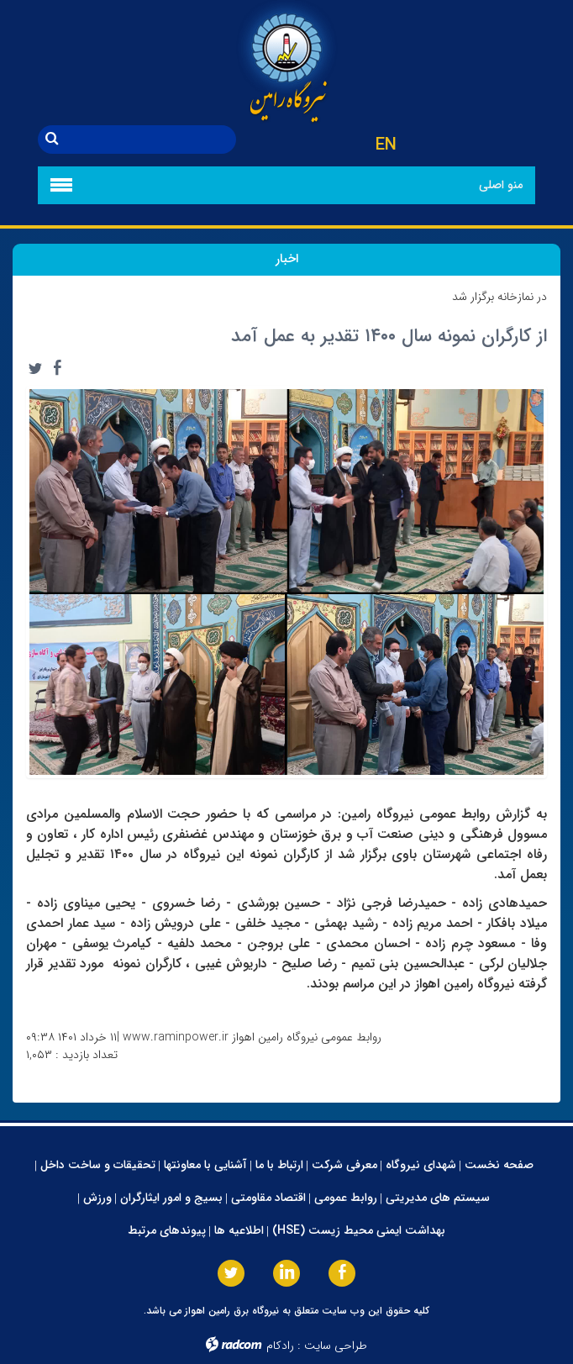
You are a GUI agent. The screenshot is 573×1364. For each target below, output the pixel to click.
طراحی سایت (335, 1345)
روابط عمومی (345, 1197)
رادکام (280, 1345)
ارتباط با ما (279, 1165)
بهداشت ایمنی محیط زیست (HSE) (358, 1230)
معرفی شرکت (344, 1165)
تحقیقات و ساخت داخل (97, 1165)
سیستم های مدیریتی (438, 1197)
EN (386, 145)
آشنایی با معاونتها (205, 1165)
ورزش (97, 1197)
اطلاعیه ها (239, 1230)
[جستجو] (151, 139)
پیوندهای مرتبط (167, 1230)
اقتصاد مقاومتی (268, 1197)
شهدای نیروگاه (421, 1165)
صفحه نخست (499, 1165)
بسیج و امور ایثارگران (171, 1197)
